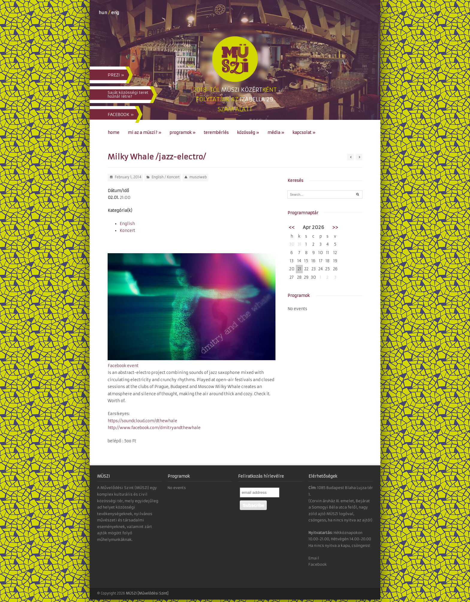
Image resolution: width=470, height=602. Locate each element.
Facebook (317, 564)
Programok (182, 132)
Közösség (248, 132)
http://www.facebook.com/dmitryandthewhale (154, 427)
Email (313, 558)
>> (335, 227)
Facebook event (123, 365)
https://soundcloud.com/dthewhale (142, 420)
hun (103, 12)
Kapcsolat (304, 132)
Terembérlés (216, 132)
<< (292, 227)
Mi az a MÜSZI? (144, 132)
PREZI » (116, 75)
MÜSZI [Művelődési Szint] (147, 593)
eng (115, 12)
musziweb (198, 177)
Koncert (173, 177)
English (158, 177)
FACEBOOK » (121, 114)
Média (275, 132)
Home (113, 132)
